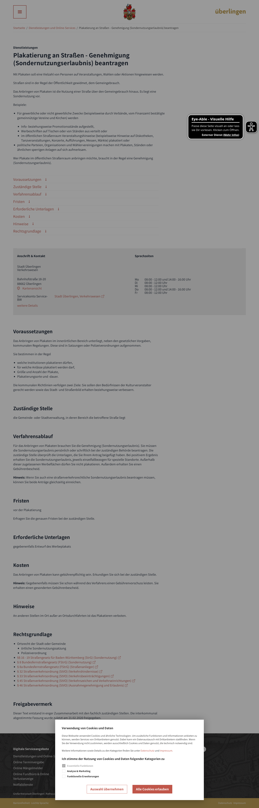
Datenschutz (147, 750)
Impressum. (166, 750)
